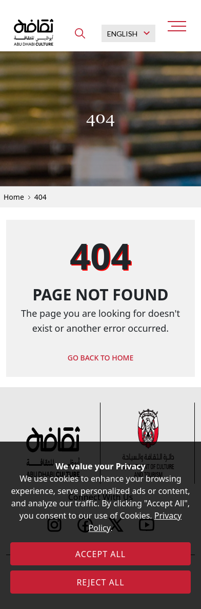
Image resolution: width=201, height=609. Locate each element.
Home (14, 197)
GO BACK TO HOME (101, 358)
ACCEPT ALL (100, 554)
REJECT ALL (100, 582)
